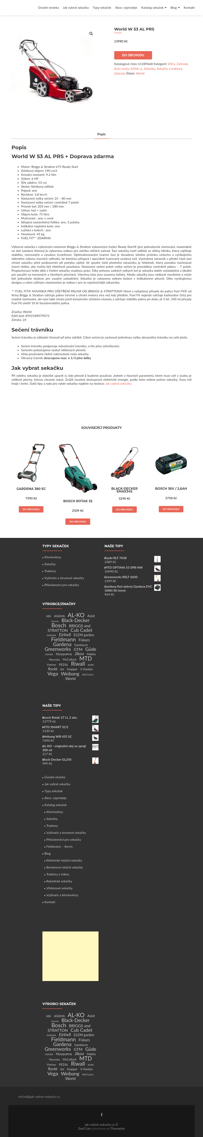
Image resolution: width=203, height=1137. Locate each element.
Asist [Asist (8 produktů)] (91, 616)
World (140, 73)
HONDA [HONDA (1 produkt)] (49, 654)
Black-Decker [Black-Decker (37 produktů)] (75, 620)
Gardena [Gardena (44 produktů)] (62, 644)
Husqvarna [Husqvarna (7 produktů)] (64, 654)
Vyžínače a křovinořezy (62, 895)
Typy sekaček (102, 7)
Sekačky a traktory (169, 68)
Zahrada (119, 73)
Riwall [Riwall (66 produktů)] (78, 663)
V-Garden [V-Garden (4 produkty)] (86, 669)
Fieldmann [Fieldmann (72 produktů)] (63, 639)
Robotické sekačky (59, 881)
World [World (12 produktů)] (70, 678)
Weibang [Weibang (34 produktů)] (70, 673)
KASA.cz (136, 68)
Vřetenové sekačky (59, 888)
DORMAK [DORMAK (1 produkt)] (51, 635)
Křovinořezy (52, 557)
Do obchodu (133, 55)
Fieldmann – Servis (59, 846)
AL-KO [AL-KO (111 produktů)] (76, 614)
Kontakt (189, 7)
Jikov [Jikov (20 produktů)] (79, 653)
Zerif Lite (84, 1128)
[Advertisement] (70, 956)
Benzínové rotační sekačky (64, 867)
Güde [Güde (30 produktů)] (90, 649)
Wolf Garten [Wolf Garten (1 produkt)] (88, 674)
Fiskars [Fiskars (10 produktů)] (84, 640)
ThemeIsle (118, 1128)
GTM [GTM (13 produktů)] (78, 649)
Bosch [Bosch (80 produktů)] (58, 625)
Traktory (50, 571)
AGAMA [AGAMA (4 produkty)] (59, 616)
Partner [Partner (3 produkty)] (51, 664)
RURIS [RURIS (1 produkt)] (91, 665)
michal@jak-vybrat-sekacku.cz (39, 1096)
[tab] (101, 134)
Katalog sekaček (152, 7)
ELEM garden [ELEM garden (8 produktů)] (84, 635)
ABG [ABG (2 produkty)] (48, 616)
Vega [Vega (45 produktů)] (52, 673)
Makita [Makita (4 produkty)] (91, 654)
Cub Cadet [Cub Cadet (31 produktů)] (81, 630)
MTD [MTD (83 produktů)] (85, 658)
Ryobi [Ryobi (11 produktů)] (52, 669)
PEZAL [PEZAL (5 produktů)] (63, 664)
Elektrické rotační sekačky (64, 860)
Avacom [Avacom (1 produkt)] (55, 621)
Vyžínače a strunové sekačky (64, 578)
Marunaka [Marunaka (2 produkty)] (54, 659)
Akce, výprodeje (126, 7)
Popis (101, 134)
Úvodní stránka (48, 7)
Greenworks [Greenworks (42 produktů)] (58, 649)
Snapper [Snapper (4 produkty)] (72, 669)
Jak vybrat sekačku (76, 7)
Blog (173, 7)
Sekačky (149, 68)
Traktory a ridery (57, 874)
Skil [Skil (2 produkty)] (62, 669)
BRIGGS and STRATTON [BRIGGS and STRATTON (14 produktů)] (69, 628)
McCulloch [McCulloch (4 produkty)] (70, 659)
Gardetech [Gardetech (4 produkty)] (81, 645)
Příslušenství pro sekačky (61, 585)
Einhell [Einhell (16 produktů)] (65, 634)
